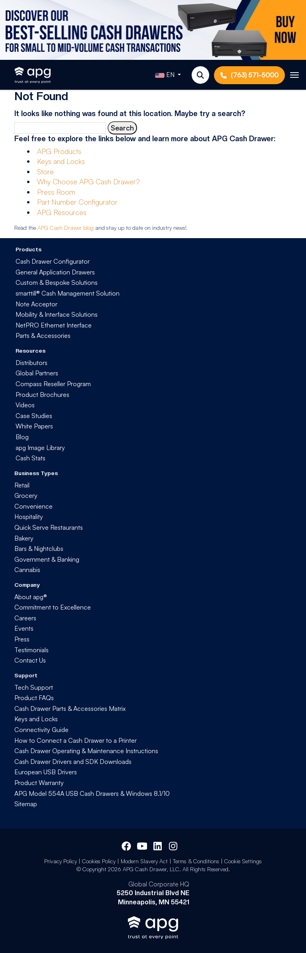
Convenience (33, 506)
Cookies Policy (99, 861)
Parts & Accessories (43, 335)
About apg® (30, 597)
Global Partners (37, 373)
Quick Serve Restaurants (48, 527)
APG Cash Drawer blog (65, 227)
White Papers (34, 426)
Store (45, 171)
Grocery (25, 495)
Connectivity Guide (41, 730)
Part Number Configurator (77, 201)
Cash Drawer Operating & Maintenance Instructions (86, 751)
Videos (25, 405)
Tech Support (33, 687)
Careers (25, 618)
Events (23, 628)
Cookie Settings (243, 861)
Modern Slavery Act (144, 861)
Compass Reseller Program (53, 384)
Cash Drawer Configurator (53, 261)
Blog (22, 437)
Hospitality (28, 517)
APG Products (59, 151)
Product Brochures (42, 395)
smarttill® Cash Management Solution (68, 293)
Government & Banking (46, 559)
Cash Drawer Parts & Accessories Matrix (70, 708)
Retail (21, 485)
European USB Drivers (45, 772)
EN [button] (165, 75)
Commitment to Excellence (52, 607)
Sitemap (25, 804)
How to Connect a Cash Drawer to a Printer (75, 740)
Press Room (56, 191)
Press (21, 639)
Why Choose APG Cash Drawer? (88, 181)
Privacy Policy (60, 861)
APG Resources (61, 212)
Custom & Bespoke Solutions (57, 282)
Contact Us (30, 660)
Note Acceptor (36, 304)
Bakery (23, 538)
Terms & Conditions (196, 861)
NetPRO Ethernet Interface (54, 325)
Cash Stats (30, 458)
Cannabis (27, 570)
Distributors (31, 363)
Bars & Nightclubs (38, 548)
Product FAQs (34, 698)
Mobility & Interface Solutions (57, 314)
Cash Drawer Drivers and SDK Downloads (72, 762)
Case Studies (34, 416)
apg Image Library (40, 448)
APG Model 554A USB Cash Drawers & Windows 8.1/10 (92, 793)
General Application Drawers (55, 272)
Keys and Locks (61, 161)
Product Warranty (39, 783)
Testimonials (31, 650)
